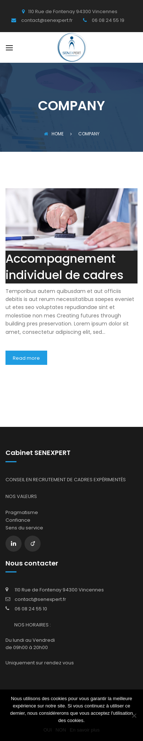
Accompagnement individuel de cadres (64, 267)
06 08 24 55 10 (31, 608)
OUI (48, 730)
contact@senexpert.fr (40, 599)
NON (61, 730)
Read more (26, 358)
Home (54, 134)
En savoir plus (85, 730)
